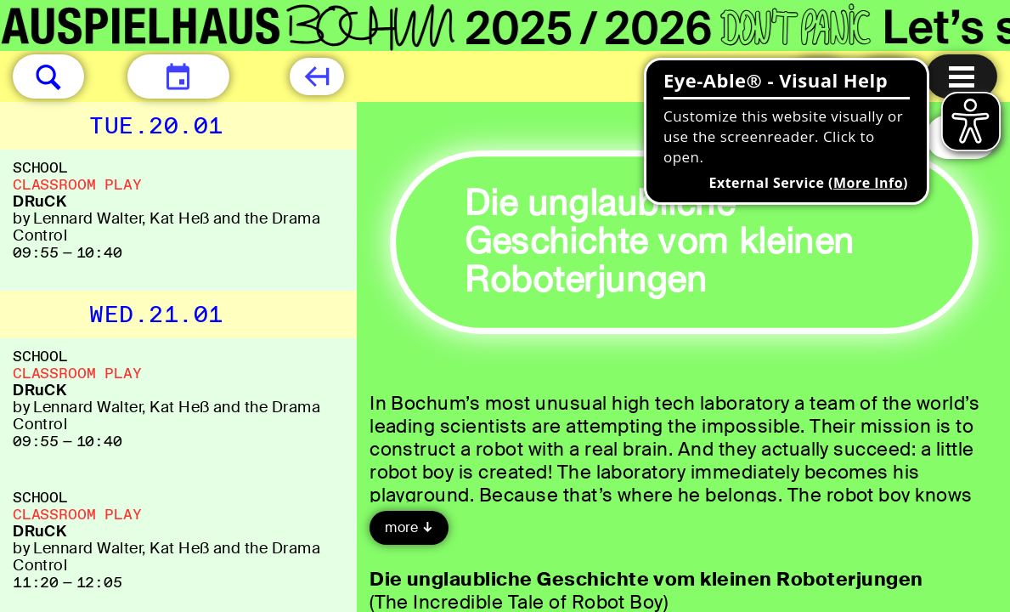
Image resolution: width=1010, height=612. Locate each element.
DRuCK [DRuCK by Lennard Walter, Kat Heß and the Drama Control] (39, 201)
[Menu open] (961, 76)
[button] (48, 76)
